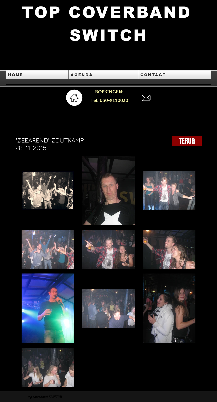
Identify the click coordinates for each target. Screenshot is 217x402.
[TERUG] (187, 141)
